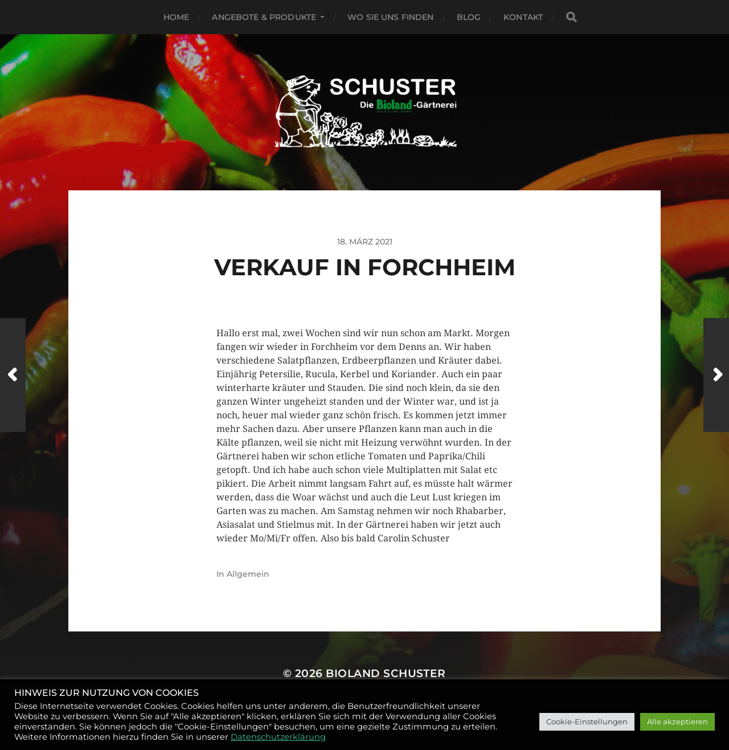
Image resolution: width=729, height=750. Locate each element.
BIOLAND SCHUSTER (386, 673)
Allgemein (248, 574)
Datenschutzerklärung (278, 737)
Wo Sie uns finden (390, 17)
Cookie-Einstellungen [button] (587, 721)
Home (176, 17)
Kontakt (523, 17)
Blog (469, 17)
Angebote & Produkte (264, 17)
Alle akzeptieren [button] (677, 721)
